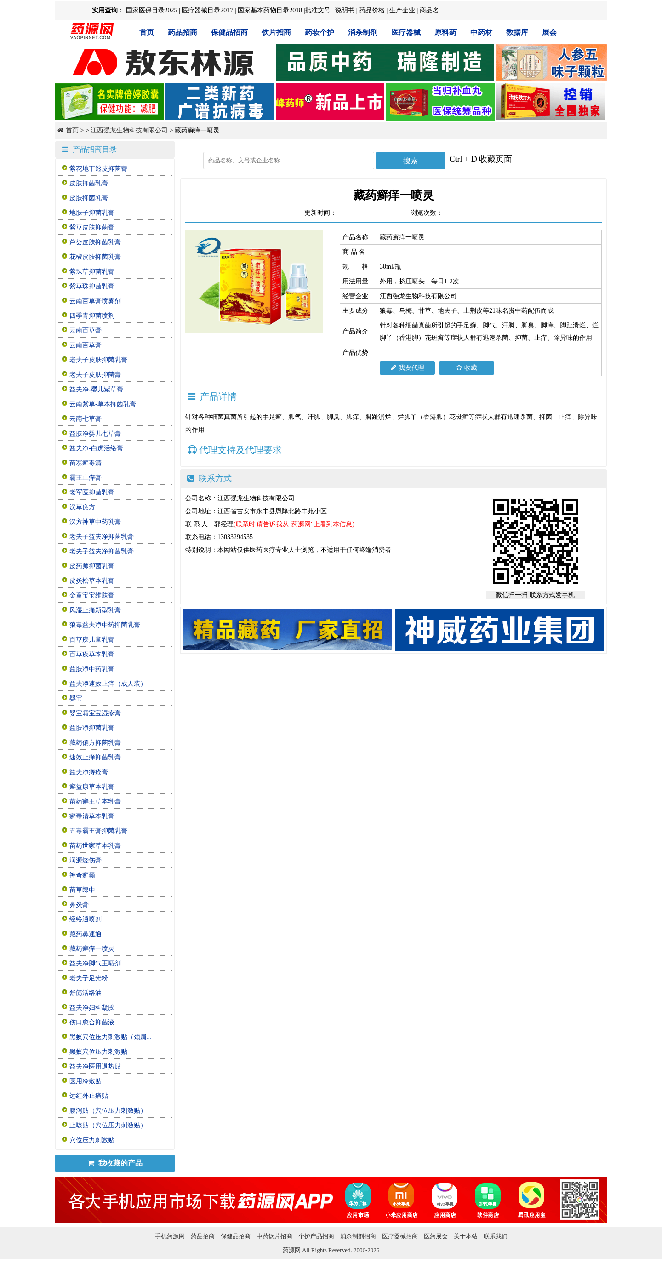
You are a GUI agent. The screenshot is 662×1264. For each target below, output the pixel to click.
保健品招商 (229, 32)
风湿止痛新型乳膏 (95, 610)
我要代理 (407, 367)
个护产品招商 (316, 1236)
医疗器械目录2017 (207, 10)
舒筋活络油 (85, 992)
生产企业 (402, 10)
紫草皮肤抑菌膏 (91, 227)
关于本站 (466, 1236)
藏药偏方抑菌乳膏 (95, 742)
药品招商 (182, 32)
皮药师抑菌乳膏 (91, 566)
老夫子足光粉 (88, 978)
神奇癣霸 (82, 875)
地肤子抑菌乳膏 (91, 212)
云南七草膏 (85, 418)
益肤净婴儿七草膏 (95, 433)
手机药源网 (170, 1236)
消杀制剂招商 (358, 1236)
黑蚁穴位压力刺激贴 (98, 1051)
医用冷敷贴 (85, 1081)
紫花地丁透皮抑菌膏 (98, 168)
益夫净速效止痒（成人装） (108, 683)
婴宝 (75, 698)
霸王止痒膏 (85, 477)
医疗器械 (406, 32)
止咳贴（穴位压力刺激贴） (108, 1125)
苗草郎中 (82, 889)
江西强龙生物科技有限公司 (129, 130)
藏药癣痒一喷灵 (91, 948)
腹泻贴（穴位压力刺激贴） (108, 1110)
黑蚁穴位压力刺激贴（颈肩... (110, 1037)
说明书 (344, 10)
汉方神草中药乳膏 (95, 521)
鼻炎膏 (79, 904)
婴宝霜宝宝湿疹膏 (95, 713)
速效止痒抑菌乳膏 (95, 757)
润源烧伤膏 (85, 860)
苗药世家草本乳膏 (95, 845)
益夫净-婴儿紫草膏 (96, 389)
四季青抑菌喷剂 (91, 315)
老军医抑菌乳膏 (91, 492)
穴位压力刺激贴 (91, 1140)
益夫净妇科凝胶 (91, 1007)
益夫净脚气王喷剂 (95, 963)
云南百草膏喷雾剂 (95, 301)
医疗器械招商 (400, 1236)
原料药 (445, 32)
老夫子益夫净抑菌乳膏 (101, 536)
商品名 (429, 10)
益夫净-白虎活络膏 (96, 448)
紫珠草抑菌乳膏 (91, 271)
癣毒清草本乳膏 (91, 816)
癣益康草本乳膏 (91, 786)
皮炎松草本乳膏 (91, 580)
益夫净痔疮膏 (88, 772)
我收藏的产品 (115, 1163)
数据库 (517, 32)
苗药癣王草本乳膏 (95, 801)
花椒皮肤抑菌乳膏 (95, 256)
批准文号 (318, 10)
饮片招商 (276, 32)
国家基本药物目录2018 (270, 10)
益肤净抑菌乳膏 (91, 727)
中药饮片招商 (274, 1236)
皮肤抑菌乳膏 (88, 183)
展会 (549, 32)
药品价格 (372, 10)
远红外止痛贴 (88, 1095)
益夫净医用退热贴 (95, 1066)
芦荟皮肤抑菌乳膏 (95, 242)
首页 (146, 32)
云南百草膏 (85, 330)
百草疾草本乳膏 (91, 654)
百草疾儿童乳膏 (91, 639)
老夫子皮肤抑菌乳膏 (98, 359)
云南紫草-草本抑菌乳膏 (102, 404)
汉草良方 (82, 507)
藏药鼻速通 (85, 934)
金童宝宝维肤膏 (91, 595)
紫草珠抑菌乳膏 (91, 286)
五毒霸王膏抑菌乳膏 (98, 830)
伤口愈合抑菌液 (91, 1022)
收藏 (466, 367)
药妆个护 (319, 32)
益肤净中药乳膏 (91, 669)
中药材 (481, 32)
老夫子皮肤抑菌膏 (95, 374)
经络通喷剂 (85, 919)
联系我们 (496, 1236)
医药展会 (436, 1236)
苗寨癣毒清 (85, 463)
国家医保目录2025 (151, 10)
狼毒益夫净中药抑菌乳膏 (104, 624)
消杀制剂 (362, 32)
